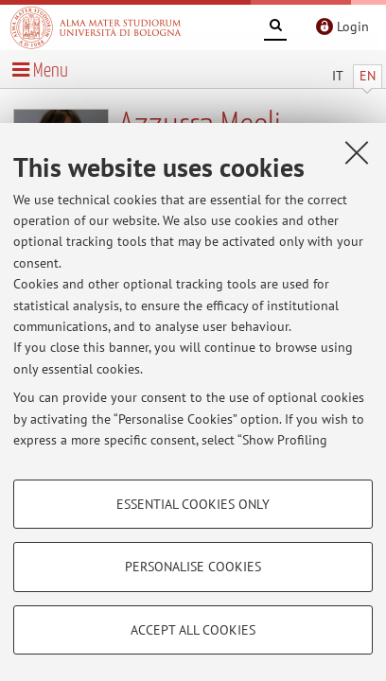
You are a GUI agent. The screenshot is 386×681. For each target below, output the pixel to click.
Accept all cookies (193, 629)
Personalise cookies (193, 566)
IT (337, 75)
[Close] (357, 152)
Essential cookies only (193, 504)
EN (368, 75)
